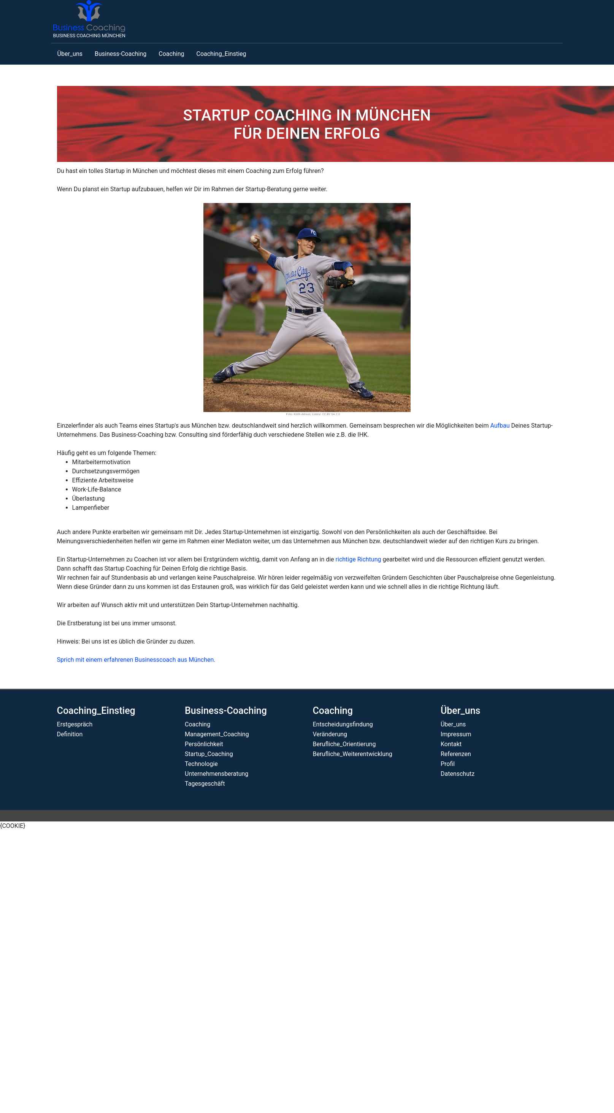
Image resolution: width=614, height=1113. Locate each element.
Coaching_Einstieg (221, 53)
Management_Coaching (217, 734)
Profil (448, 763)
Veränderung (330, 734)
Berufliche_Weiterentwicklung (352, 754)
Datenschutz (457, 773)
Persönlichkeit (204, 744)
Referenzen (456, 754)
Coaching (171, 53)
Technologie (201, 763)
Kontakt (451, 744)
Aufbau (499, 425)
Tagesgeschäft (205, 783)
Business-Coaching (120, 53)
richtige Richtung (358, 559)
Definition (70, 734)
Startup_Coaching (209, 754)
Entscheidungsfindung (343, 724)
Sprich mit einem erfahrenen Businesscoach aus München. (136, 659)
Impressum (456, 734)
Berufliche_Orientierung (344, 744)
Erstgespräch (75, 724)
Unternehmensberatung (216, 773)
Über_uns (70, 53)
